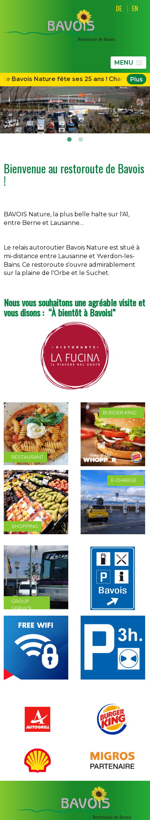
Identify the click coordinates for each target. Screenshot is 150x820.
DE (119, 8)
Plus (136, 79)
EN (135, 8)
